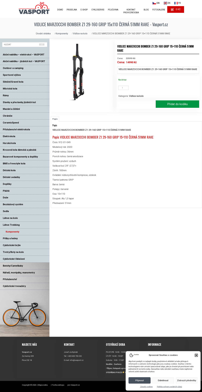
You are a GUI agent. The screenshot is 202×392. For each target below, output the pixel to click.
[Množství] (123, 88)
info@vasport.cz (76, 360)
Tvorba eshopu (58, 385)
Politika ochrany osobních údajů (169, 387)
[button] (196, 355)
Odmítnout (163, 380)
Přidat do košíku (177, 104)
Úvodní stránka (43, 33)
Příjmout (139, 380)
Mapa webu (43, 385)
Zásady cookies (146, 387)
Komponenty (62, 33)
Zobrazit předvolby (186, 380)
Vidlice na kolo (80, 33)
